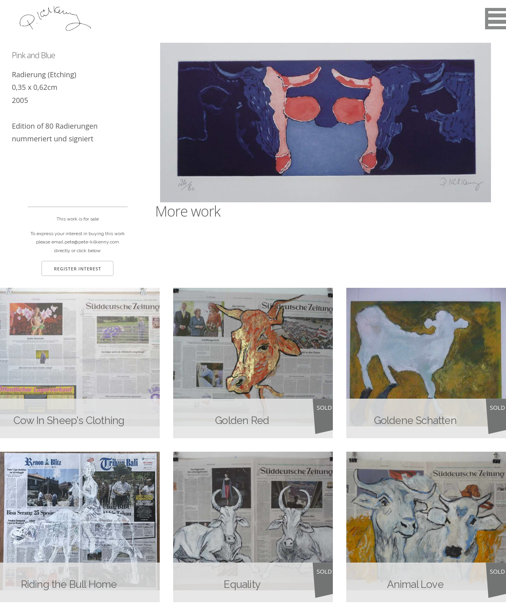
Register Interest (77, 269)
